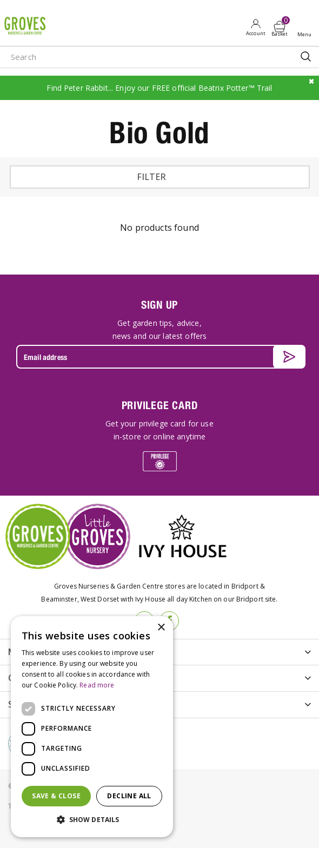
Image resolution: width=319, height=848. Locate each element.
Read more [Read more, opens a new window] (96, 685)
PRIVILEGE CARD (160, 405)
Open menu (306, 27)
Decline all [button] (129, 795)
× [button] (161, 628)
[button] (92, 819)
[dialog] (92, 726)
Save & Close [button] (56, 795)
